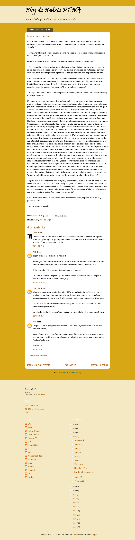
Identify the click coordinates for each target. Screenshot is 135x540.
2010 (74, 499)
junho (77, 452)
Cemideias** (32, 438)
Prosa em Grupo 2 (45, 220)
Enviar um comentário (38, 355)
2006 (75, 515)
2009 (75, 503)
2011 (74, 494)
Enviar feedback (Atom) (72, 372)
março (77, 477)
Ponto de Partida (31, 406)
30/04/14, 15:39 (38, 316)
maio (77, 457)
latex (75, 535)
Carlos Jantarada (34, 434)
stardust (31, 477)
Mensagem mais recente (38, 365)
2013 (74, 486)
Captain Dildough (34, 431)
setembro (79, 440)
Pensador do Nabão (35, 456)
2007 (75, 511)
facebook (41, 395)
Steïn (30, 463)
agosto (78, 444)
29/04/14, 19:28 (38, 246)
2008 (75, 507)
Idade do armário (80, 468)
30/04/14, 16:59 (38, 349)
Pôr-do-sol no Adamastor (84, 472)
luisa (29, 474)
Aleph (30, 427)
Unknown (36, 288)
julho (77, 448)
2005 (75, 519)
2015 (74, 433)
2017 (74, 424)
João (29, 452)
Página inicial (71, 365)
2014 (74, 437)
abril (77, 461)
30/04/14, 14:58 (39, 282)
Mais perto (78, 464)
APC (36, 220)
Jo (28, 449)
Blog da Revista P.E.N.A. (53, 11)
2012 (74, 490)
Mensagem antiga (99, 365)
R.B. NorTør (32, 459)
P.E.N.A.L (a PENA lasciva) (34, 409)
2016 (74, 428)
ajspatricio (31, 470)
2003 (75, 527)
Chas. (35, 233)
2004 (75, 523)
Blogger (94, 535)
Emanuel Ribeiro (33, 445)
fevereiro (78, 481)
